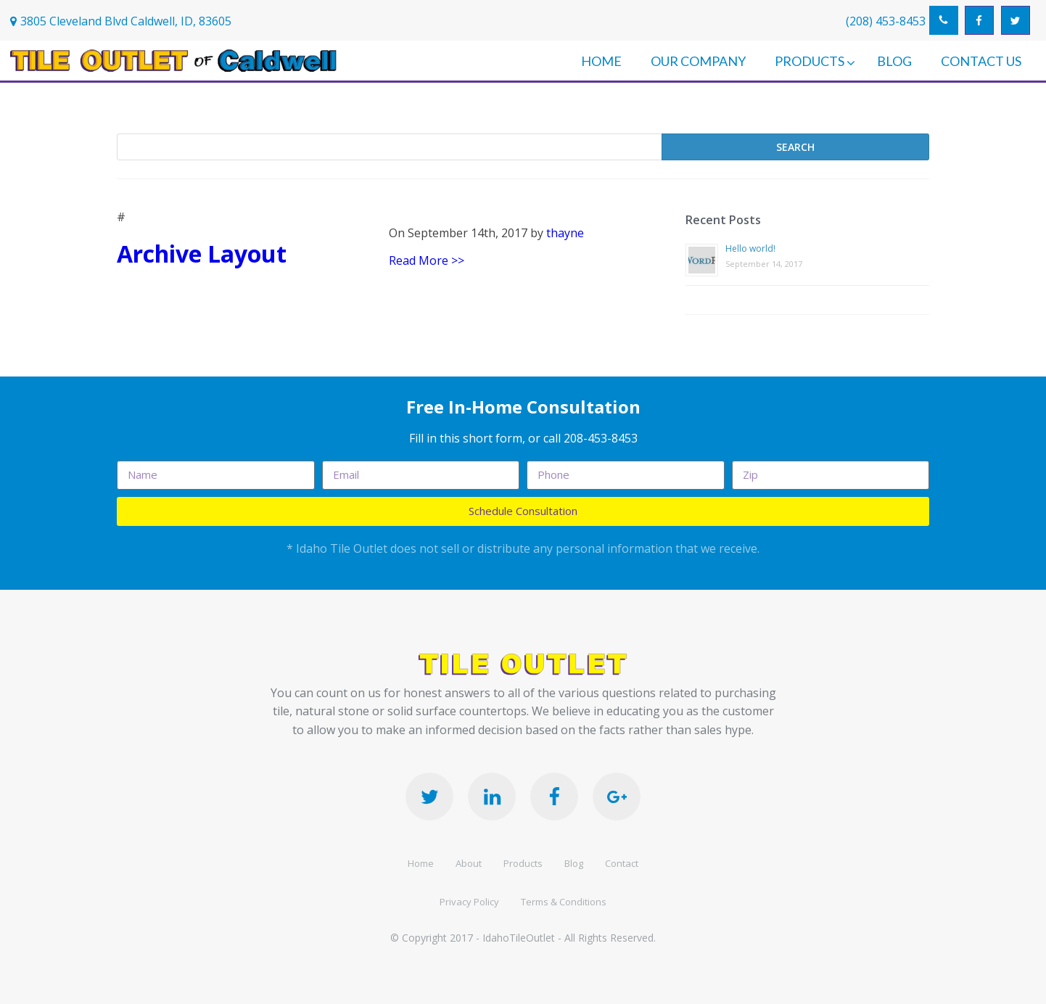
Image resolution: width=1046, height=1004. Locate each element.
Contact (621, 863)
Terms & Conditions (563, 901)
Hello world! (750, 248)
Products (523, 863)
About (469, 863)
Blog (573, 863)
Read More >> (426, 260)
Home (421, 863)
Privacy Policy (469, 901)
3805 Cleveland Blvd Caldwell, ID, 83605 (125, 21)
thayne (565, 233)
